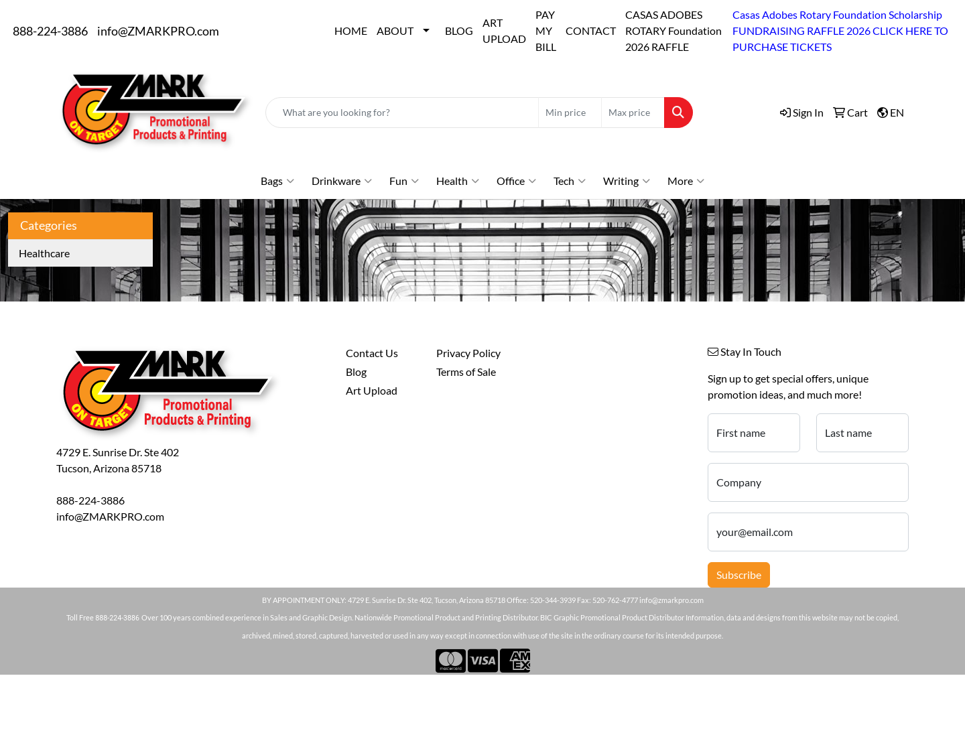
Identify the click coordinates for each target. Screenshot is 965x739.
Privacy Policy (468, 352)
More (685, 181)
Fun (404, 181)
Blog (356, 371)
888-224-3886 (50, 30)
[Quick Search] (402, 112)
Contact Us (372, 352)
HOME (350, 30)
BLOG (459, 30)
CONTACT (591, 30)
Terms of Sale (466, 371)
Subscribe (738, 574)
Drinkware (342, 181)
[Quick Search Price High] (633, 112)
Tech (570, 181)
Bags (277, 181)
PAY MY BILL (545, 30)
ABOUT (395, 30)
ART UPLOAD (504, 30)
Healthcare (44, 253)
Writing (626, 181)
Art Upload (371, 390)
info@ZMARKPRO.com (158, 30)
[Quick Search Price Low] (570, 112)
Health (457, 181)
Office (516, 181)
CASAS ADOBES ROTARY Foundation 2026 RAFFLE (673, 30)
